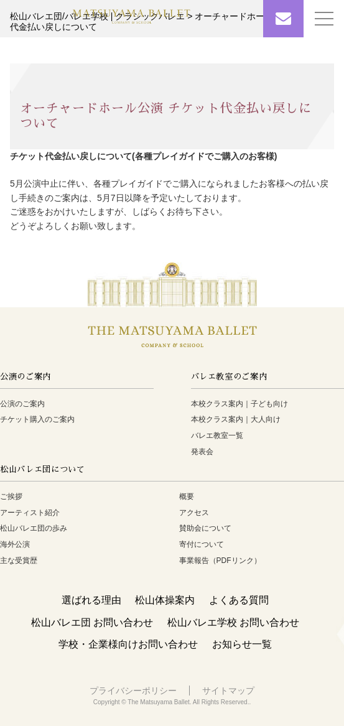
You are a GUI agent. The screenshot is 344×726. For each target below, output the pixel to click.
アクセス (194, 512)
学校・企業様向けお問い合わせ (128, 644)
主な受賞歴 (18, 560)
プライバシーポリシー (133, 691)
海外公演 (15, 544)
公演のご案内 (22, 403)
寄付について (201, 544)
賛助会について (205, 528)
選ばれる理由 (91, 600)
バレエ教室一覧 (217, 435)
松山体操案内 (165, 600)
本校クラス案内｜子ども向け (239, 403)
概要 (186, 496)
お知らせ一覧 (242, 644)
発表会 (202, 451)
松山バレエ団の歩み (33, 528)
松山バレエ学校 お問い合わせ (233, 622)
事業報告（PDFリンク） (220, 560)
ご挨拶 (11, 496)
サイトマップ (228, 691)
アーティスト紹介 (30, 512)
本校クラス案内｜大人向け (236, 419)
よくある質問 (239, 600)
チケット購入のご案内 (37, 419)
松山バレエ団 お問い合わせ (92, 622)
